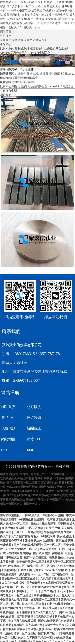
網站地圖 (8, 429)
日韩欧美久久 (32, 504)
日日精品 (6, 614)
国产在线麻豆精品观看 (28, 534)
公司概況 (5, 35)
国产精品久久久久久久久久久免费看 (24, 635)
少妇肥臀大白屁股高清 (14, 589)
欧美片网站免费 (12, 597)
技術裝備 (8, 418)
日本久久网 (25, 559)
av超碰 (59, 504)
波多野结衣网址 (63, 568)
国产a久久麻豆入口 (45, 601)
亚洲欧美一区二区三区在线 (19, 568)
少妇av (39, 559)
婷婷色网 (57, 542)
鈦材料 (30, 82)
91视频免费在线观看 (32, 509)
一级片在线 (9, 627)
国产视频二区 (47, 623)
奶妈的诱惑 (9, 559)
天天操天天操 (44, 606)
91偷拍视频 (52, 517)
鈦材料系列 (7, 48)
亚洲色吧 (61, 559)
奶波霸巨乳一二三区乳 (28, 580)
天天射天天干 (64, 585)
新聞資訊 (58, 418)
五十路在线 (23, 601)
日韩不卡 (64, 538)
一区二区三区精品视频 (28, 521)
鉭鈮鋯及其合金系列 (57, 48)
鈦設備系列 (37, 48)
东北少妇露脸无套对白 (61, 593)
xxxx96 (50, 559)
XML (5, 439)
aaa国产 (19, 614)
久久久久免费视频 (13, 572)
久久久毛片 (45, 568)
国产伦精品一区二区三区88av (49, 639)
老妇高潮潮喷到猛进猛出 (58, 572)
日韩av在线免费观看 (43, 513)
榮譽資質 (17, 40)
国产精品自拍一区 (62, 563)
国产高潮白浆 (34, 614)
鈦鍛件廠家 (53, 73)
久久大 (9, 538)
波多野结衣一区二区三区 (21, 623)
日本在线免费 (65, 623)
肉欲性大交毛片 (55, 614)
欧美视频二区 (17, 555)
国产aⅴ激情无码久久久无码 (55, 610)
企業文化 (29, 40)
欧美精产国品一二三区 (30, 551)
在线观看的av (58, 547)
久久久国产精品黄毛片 (25, 526)
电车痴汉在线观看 (58, 509)
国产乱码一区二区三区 (16, 576)
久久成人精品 (9, 631)
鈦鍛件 (22, 73)
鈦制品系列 (22, 48)
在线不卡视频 (65, 555)
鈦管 (42, 73)
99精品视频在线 (43, 585)
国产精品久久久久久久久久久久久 (54, 631)
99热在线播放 (63, 627)
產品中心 (5, 44)
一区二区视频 (35, 517)
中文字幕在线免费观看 (22, 610)
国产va (63, 601)
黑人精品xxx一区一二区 (34, 563)
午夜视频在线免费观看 (58, 521)
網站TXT (33, 429)
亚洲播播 (25, 631)
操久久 (4, 526)
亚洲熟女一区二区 (26, 538)
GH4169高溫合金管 (16, 77)
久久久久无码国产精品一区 (35, 627)
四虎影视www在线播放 (40, 530)
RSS (55, 429)
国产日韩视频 (25, 606)
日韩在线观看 (14, 547)
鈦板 (36, 73)
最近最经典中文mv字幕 (47, 576)
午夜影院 (48, 504)
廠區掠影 (41, 40)
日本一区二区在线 (33, 593)
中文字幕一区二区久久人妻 (41, 597)
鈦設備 (33, 77)
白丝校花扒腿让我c (40, 618)
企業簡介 (5, 40)
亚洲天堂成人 (66, 513)
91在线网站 (48, 526)
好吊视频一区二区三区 (44, 589)
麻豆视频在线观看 (13, 517)
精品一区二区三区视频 (41, 555)
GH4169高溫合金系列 (13, 52)
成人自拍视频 (48, 538)
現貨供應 (16, 82)
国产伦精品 (33, 572)
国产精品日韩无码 (55, 580)
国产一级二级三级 (35, 547)
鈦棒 (29, 73)
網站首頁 (5, 31)
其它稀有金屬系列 (39, 52)
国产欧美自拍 (42, 542)
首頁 (3, 82)
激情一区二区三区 (16, 639)
